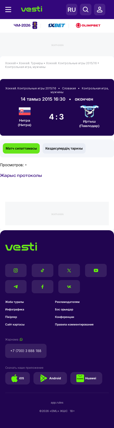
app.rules (57, 402)
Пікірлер (11, 317)
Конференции (64, 317)
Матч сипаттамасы (21, 148)
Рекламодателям (67, 302)
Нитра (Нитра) (24, 116)
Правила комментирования (74, 324)
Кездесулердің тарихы (64, 148)
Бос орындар (64, 309)
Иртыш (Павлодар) (89, 116)
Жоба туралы (14, 302)
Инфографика (14, 309)
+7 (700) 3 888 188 (25, 351)
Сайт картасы (14, 324)
